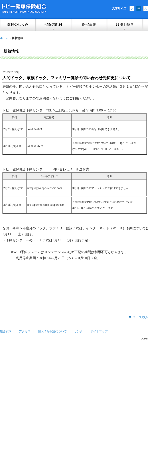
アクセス (24, 331)
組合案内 (6, 331)
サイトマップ (99, 331)
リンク (78, 331)
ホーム (4, 38)
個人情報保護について (52, 331)
